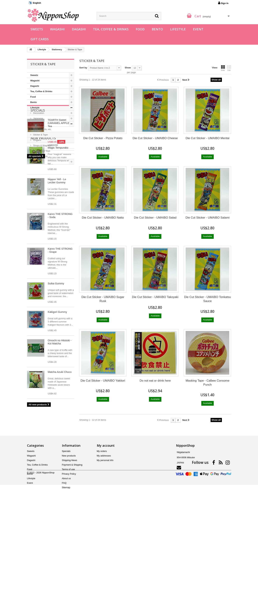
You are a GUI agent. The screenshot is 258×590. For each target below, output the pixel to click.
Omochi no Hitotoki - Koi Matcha (60, 437)
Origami (37, 140)
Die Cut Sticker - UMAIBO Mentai (207, 138)
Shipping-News (69, 540)
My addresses (104, 536)
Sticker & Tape (40, 134)
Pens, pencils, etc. (42, 129)
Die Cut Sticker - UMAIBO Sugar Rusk (102, 299)
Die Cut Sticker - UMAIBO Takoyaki (155, 297)
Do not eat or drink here (155, 380)
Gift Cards (40, 39)
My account (106, 526)
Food (140, 29)
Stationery (38, 124)
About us (66, 559)
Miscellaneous (40, 156)
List (229, 68)
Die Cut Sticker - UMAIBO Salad (155, 217)
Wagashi (57, 29)
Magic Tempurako (58, 243)
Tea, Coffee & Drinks (111, 29)
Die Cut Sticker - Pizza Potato (102, 138)
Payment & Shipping (72, 545)
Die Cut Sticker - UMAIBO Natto (103, 217)
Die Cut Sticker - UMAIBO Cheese (155, 138)
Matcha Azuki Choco (60, 467)
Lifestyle (178, 29)
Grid (223, 68)
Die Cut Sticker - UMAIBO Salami (207, 217)
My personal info (105, 540)
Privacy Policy (69, 554)
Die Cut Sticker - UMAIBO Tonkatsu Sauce (207, 299)
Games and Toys (41, 151)
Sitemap (66, 568)
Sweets (37, 29)
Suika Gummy (56, 378)
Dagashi (79, 29)
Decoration (38, 113)
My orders (102, 531)
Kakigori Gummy (57, 407)
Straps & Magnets (42, 145)
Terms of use (68, 549)
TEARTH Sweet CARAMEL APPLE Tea (58, 187)
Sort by (83, 67)
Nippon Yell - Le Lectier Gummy (57, 276)
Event (198, 29)
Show (128, 67)
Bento (157, 29)
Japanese (38, 118)
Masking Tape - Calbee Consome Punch (207, 382)
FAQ (64, 563)
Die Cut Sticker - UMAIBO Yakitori (103, 380)
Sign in (223, 3)
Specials (38, 175)
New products (43, 233)
